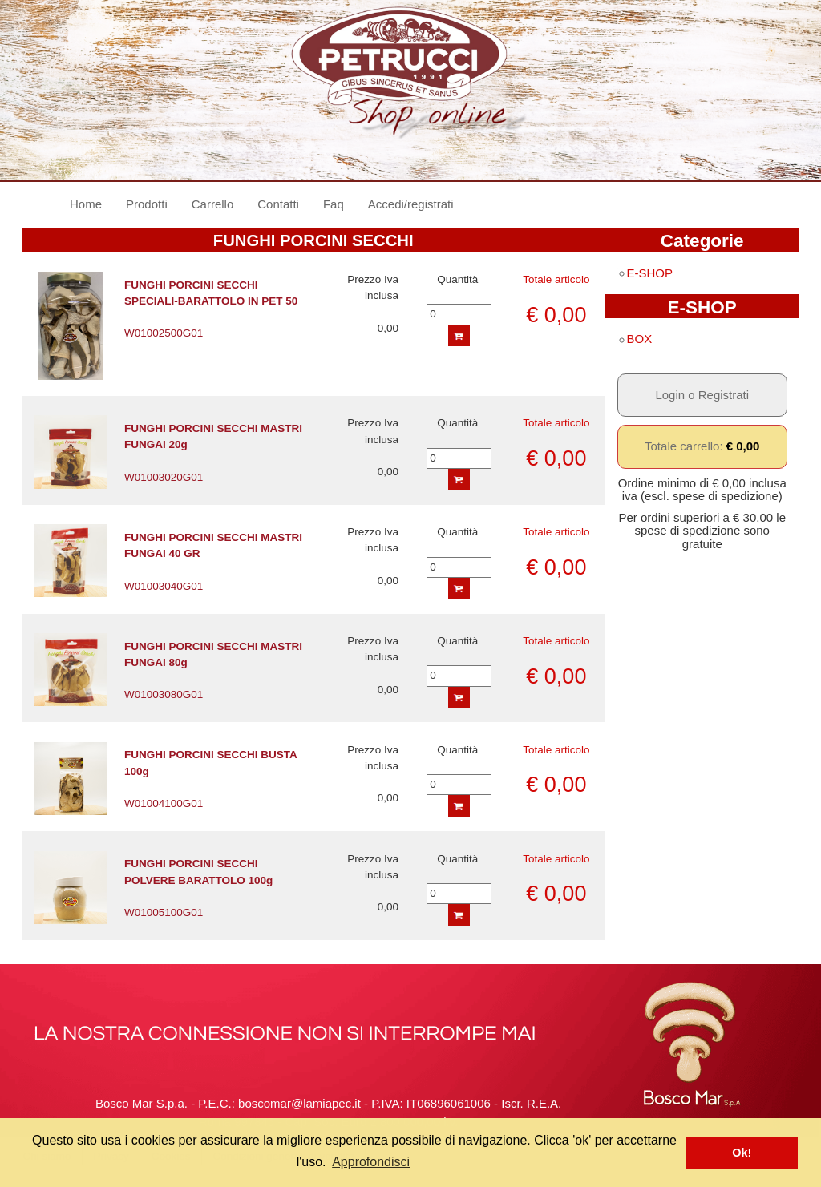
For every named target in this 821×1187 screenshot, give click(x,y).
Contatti (278, 204)
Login (670, 395)
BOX (635, 338)
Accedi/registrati (411, 204)
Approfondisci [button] (371, 1162)
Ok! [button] (741, 1152)
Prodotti (147, 204)
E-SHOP (645, 273)
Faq (333, 204)
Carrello (213, 204)
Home (92, 203)
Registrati (723, 395)
